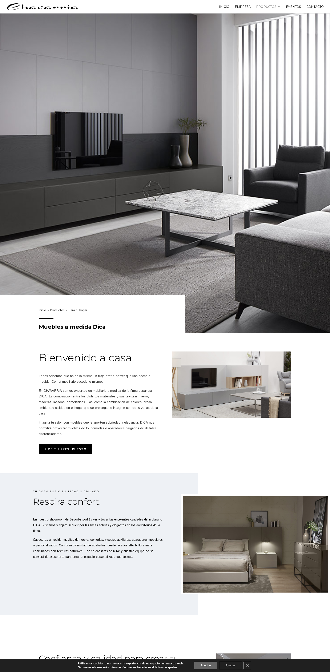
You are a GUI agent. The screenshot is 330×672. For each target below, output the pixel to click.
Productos (266, 7)
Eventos (293, 7)
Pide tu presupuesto (65, 449)
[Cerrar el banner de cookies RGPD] (247, 665)
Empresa (243, 7)
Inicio (224, 7)
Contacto (315, 7)
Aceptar (206, 665)
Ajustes (230, 665)
